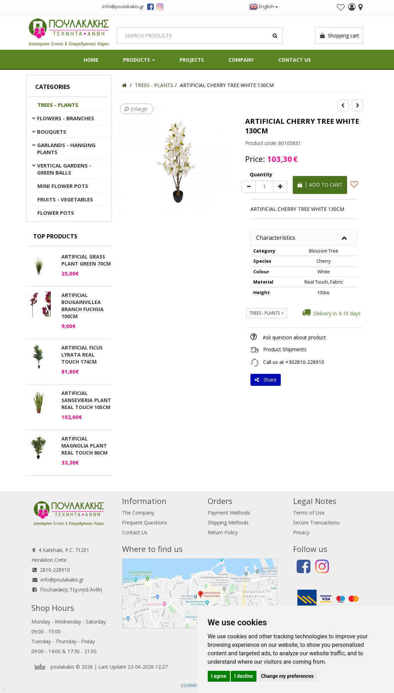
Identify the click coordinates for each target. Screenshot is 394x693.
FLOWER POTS (55, 212)
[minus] (249, 187)
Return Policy (223, 532)
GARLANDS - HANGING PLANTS (66, 148)
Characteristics (275, 238)
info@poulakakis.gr (62, 579)
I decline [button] (243, 676)
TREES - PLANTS (57, 104)
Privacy (301, 532)
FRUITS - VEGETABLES (65, 199)
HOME (91, 59)
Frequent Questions (144, 522)
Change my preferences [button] (287, 676)
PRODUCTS (139, 59)
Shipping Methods (228, 522)
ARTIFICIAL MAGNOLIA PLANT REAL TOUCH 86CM (84, 445)
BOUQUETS (51, 131)
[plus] (280, 187)
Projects (192, 59)
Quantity (261, 174)
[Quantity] (264, 187)
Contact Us (294, 59)
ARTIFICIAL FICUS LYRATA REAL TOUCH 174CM (82, 354)
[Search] (200, 36)
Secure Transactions (316, 522)
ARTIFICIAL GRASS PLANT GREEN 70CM (86, 260)
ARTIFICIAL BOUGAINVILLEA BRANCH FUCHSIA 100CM (82, 306)
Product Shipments (285, 349)
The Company (138, 512)
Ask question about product (294, 337)
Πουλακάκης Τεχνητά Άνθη (71, 589)
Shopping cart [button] (339, 35)
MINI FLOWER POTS (62, 185)
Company (241, 59)
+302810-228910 (304, 362)
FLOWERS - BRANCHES (65, 118)
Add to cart (320, 184)
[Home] (124, 85)
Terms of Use (309, 512)
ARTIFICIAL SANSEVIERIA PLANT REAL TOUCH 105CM (86, 400)
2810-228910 (55, 569)
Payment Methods (229, 512)
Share (266, 379)
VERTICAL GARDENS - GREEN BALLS (64, 169)
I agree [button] (218, 676)
